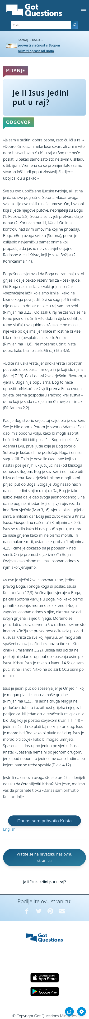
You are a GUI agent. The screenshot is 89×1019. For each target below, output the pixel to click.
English (9, 829)
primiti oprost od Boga (36, 51)
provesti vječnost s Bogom (39, 45)
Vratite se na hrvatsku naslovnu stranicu (44, 857)
